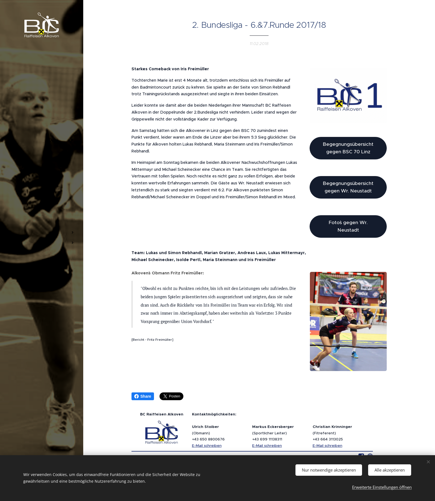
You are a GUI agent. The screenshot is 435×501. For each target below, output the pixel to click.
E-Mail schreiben (207, 445)
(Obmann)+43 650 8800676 (208, 433)
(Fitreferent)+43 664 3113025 (332, 433)
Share (142, 396)
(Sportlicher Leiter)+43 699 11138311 (273, 433)
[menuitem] (42, 216)
